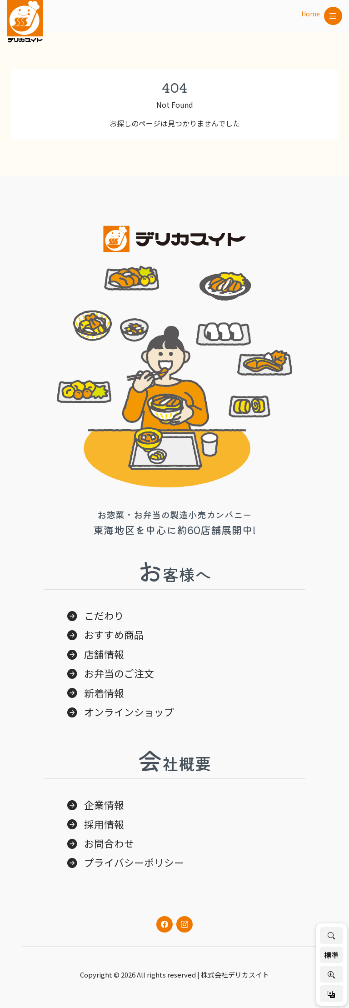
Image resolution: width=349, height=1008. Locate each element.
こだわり (104, 615)
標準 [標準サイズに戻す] (331, 954)
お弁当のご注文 (119, 673)
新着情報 (104, 693)
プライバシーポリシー (134, 862)
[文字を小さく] (331, 935)
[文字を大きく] (331, 974)
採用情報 (104, 824)
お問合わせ (109, 843)
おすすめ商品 (114, 634)
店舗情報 (104, 654)
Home (310, 13)
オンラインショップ (129, 712)
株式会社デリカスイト (235, 974)
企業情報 (104, 804)
